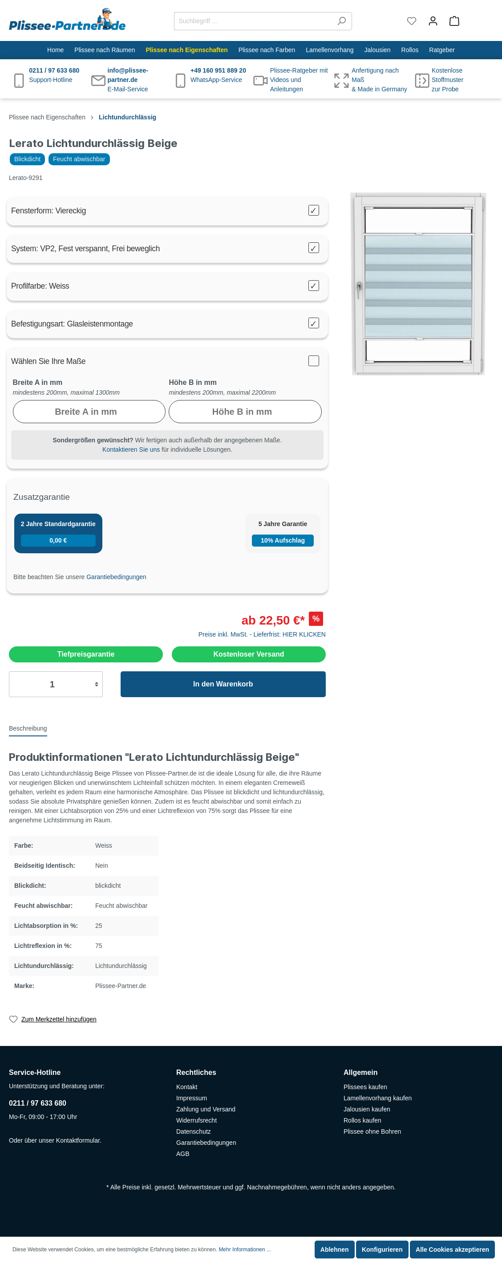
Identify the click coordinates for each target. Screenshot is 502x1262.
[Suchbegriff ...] (253, 21)
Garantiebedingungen (116, 576)
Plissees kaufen (365, 1086)
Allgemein (360, 1072)
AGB (183, 1153)
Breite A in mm (38, 382)
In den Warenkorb (223, 684)
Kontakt (186, 1086)
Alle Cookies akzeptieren (452, 1249)
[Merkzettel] (411, 21)
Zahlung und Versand (205, 1109)
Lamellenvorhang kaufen (378, 1098)
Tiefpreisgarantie (86, 654)
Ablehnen (334, 1249)
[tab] (28, 727)
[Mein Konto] (433, 21)
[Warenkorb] (468, 21)
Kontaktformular (78, 1140)
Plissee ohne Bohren (372, 1131)
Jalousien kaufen (367, 1109)
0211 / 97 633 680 (37, 1103)
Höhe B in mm (193, 382)
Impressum (191, 1098)
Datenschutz (193, 1131)
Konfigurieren (382, 1249)
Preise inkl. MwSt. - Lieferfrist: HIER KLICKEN (262, 634)
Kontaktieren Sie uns (131, 449)
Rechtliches (196, 1072)
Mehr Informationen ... (245, 1249)
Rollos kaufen (362, 1120)
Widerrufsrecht (196, 1120)
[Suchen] (341, 21)
